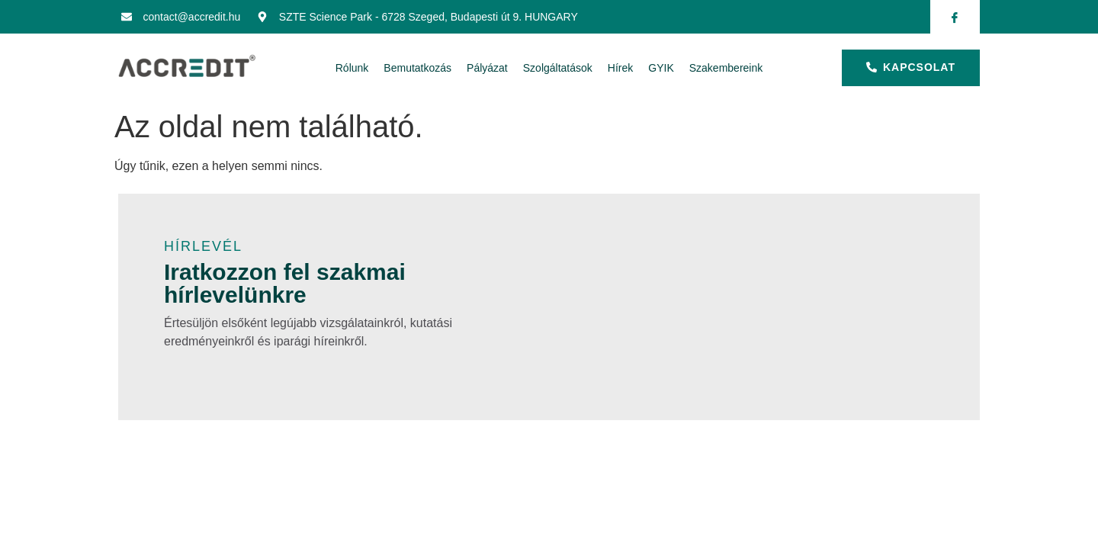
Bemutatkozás (417, 68)
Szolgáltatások (557, 68)
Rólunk (352, 68)
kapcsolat (910, 67)
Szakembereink (726, 68)
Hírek (620, 68)
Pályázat (487, 68)
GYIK (660, 68)
